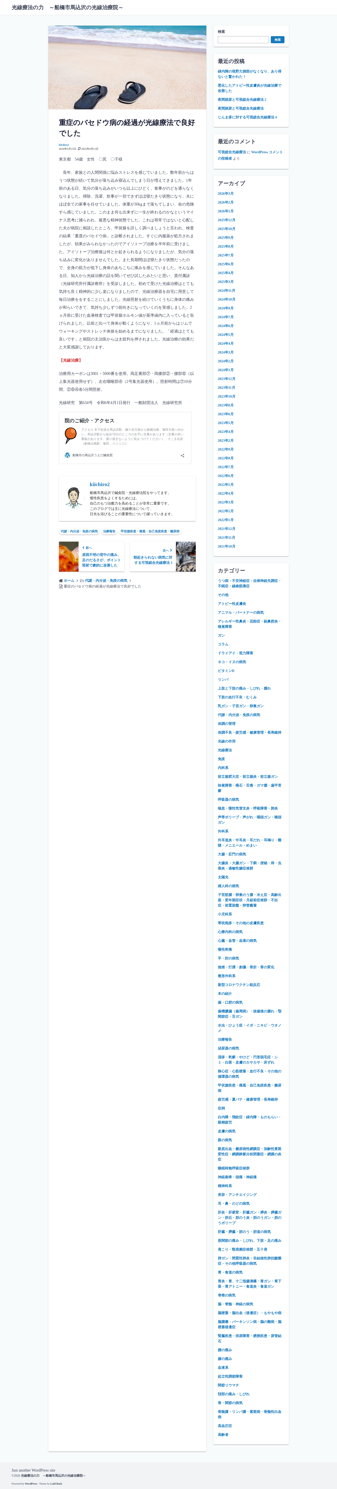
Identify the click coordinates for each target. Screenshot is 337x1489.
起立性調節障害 (230, 1376)
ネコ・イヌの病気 (232, 662)
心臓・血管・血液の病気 (237, 941)
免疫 (221, 759)
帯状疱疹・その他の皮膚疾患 (241, 923)
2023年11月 (226, 387)
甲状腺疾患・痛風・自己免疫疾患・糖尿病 (150, 531)
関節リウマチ (228, 1385)
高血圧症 (225, 1426)
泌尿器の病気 (228, 1048)
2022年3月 (226, 502)
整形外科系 (226, 976)
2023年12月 (226, 379)
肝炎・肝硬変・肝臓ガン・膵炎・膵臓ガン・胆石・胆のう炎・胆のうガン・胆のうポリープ (249, 1217)
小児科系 (225, 914)
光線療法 (225, 750)
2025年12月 (226, 220)
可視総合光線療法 (232, 152)
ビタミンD (226, 671)
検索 (221, 32)
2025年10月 (226, 229)
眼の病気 (225, 1140)
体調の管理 (226, 724)
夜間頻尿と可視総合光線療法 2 (242, 99)
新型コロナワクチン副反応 (239, 985)
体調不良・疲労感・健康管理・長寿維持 (249, 732)
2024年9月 (226, 308)
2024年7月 (226, 317)
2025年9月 (226, 237)
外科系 (223, 831)
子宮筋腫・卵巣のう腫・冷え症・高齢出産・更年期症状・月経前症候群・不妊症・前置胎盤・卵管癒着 (249, 900)
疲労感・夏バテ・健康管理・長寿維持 (248, 1099)
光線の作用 (226, 741)
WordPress (31, 1483)
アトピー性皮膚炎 (232, 604)
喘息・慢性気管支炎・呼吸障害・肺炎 (248, 808)
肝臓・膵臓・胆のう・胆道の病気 (244, 1232)
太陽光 (223, 877)
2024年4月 (226, 343)
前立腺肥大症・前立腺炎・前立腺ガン (248, 776)
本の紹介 (225, 993)
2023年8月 (226, 405)
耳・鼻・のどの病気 (234, 1203)
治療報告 (109, 531)
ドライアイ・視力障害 (235, 653)
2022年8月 (226, 458)
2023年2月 (226, 440)
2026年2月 (226, 202)
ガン (221, 635)
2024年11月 (226, 290)
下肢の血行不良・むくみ (237, 697)
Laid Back (56, 1483)
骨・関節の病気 (230, 1403)
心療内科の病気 (230, 932)
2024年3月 (226, 352)
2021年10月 (226, 546)
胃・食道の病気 (230, 1272)
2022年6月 (226, 476)
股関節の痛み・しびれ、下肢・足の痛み (249, 1240)
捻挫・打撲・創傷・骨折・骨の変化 (246, 967)
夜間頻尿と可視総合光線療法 (241, 108)
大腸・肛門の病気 (232, 854)
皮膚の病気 (226, 1131)
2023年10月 (226, 396)
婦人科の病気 (228, 886)
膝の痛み (225, 1359)
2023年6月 (226, 414)
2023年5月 (226, 423)
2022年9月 (226, 449)
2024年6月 (226, 326)
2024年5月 (226, 335)
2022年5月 (226, 484)
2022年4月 (226, 493)
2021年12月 (226, 529)
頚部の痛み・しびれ (234, 1394)
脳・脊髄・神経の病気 (235, 1304)
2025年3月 (226, 282)
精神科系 (225, 1186)
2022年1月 (226, 520)
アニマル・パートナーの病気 (241, 612)
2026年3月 (226, 193)
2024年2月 (226, 361)
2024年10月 (226, 299)
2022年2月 (226, 511)
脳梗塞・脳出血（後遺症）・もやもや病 (249, 1313)
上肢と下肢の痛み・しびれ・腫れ (244, 688)
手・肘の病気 (228, 958)
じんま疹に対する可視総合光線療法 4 (247, 117)
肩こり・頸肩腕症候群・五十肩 (242, 1249)
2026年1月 (226, 211)
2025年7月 (226, 255)
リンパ (223, 679)
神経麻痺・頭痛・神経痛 (237, 1177)
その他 (223, 595)
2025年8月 (226, 246)
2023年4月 (226, 432)
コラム (223, 644)
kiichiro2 (64, 144)
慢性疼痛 (225, 949)
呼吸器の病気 (228, 799)
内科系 (223, 768)
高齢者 (223, 1435)
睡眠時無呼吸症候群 (234, 1168)
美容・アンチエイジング (237, 1195)
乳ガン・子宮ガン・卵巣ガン (241, 706)
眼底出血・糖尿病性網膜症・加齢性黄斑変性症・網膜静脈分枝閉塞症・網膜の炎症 (249, 1154)
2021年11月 (226, 537)
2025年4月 (226, 273)
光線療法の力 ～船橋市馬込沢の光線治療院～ (67, 7)
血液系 (223, 1367)
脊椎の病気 (226, 1295)
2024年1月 (226, 370)
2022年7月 (226, 467)
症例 (221, 1108)
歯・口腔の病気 (230, 1002)
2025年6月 (226, 264)
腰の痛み (225, 1350)
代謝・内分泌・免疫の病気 (79, 531)
